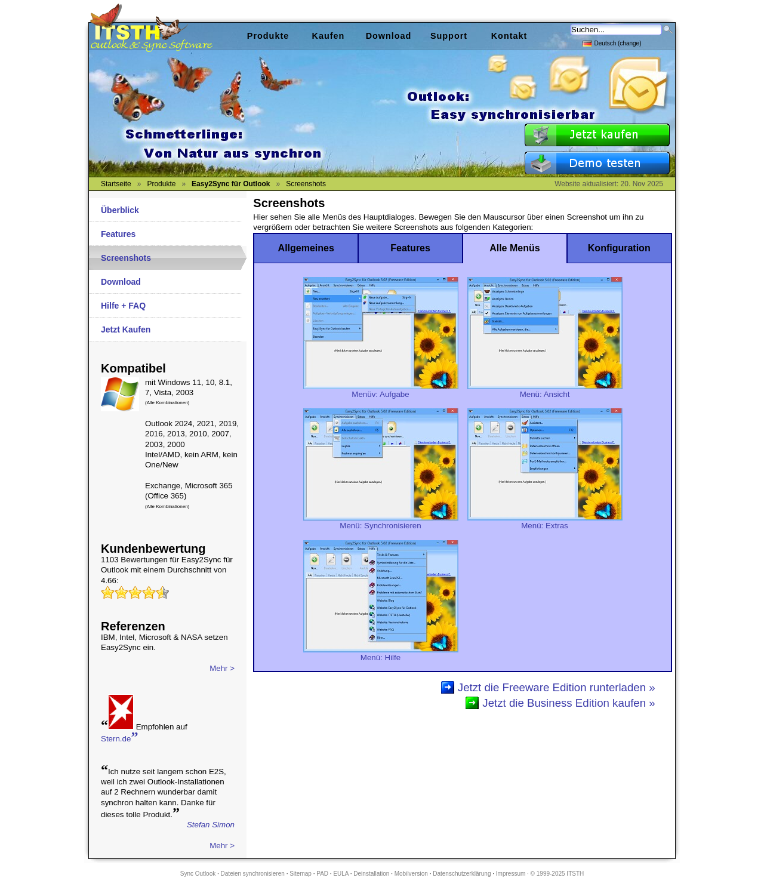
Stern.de (119, 738)
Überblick (120, 210)
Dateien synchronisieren (253, 873)
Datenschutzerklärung (462, 873)
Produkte (268, 36)
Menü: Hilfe (380, 653)
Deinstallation (371, 873)
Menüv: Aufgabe (380, 390)
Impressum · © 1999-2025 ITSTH (540, 873)
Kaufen (328, 36)
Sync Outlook (197, 873)
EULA (341, 873)
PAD (322, 873)
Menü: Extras (545, 521)
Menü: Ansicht (545, 390)
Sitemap (300, 873)
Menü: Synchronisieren (380, 521)
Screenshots (126, 258)
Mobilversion (411, 873)
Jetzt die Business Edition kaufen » (568, 703)
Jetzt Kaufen (125, 329)
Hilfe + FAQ (123, 305)
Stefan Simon (211, 824)
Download (121, 282)
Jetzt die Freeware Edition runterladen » (556, 687)
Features (118, 234)
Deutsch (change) (612, 43)
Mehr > (222, 668)
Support (448, 36)
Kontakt (509, 36)
